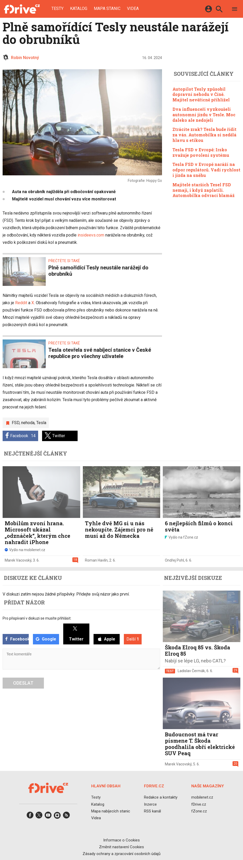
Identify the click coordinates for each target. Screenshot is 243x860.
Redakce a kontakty (160, 797)
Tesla (41, 422)
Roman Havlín (96, 560)
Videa (133, 9)
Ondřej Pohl (174, 560)
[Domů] (22, 9)
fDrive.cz (198, 804)
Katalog (78, 9)
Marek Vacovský (18, 560)
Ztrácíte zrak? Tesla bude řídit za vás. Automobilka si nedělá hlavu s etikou (204, 134)
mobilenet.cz (202, 797)
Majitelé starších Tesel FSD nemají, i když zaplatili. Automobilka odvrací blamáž (203, 190)
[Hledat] (219, 9)
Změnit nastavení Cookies (121, 847)
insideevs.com (91, 235)
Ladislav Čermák (191, 671)
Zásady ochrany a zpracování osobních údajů (121, 853)
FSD (15, 422)
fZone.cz (199, 811)
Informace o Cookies (121, 840)
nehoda (27, 422)
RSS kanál (152, 811)
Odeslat (23, 683)
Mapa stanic (107, 9)
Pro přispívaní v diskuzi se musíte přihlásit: (37, 618)
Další (132, 639)
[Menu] (234, 9)
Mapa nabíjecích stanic (110, 811)
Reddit (21, 302)
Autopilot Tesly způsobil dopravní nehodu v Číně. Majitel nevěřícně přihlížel (201, 94)
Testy (57, 9)
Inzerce (150, 804)
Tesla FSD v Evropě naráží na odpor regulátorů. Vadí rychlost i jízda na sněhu (206, 169)
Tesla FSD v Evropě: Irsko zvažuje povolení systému (200, 152)
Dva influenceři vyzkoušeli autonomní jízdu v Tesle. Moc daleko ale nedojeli (203, 114)
